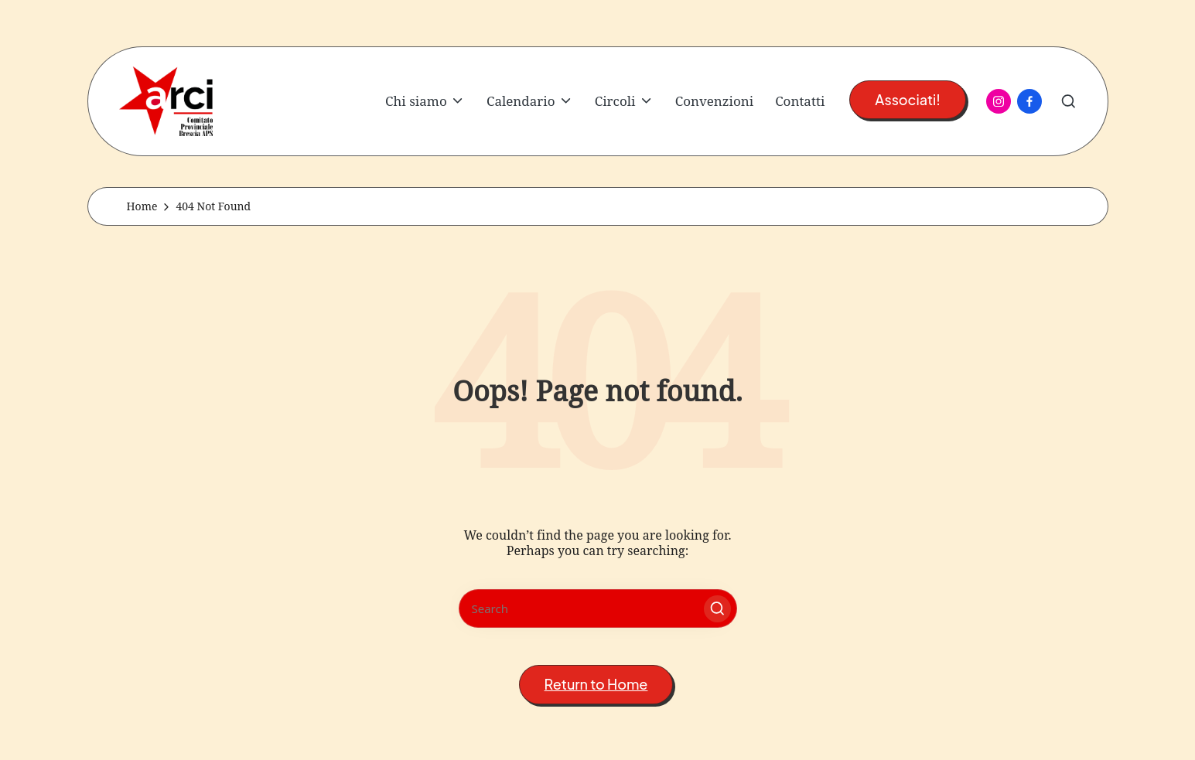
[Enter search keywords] (598, 608)
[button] (907, 100)
